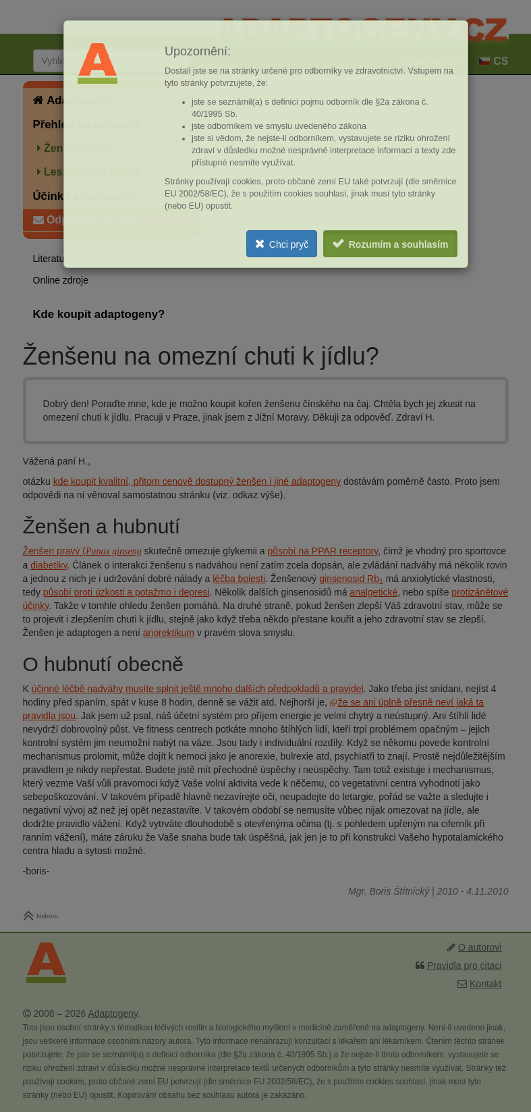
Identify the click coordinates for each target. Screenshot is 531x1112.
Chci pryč (288, 244)
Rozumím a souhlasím (399, 244)
